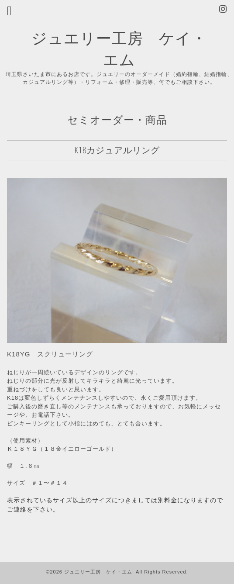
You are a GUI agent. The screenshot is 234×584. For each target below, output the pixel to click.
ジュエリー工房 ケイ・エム (98, 571)
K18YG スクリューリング (50, 354)
